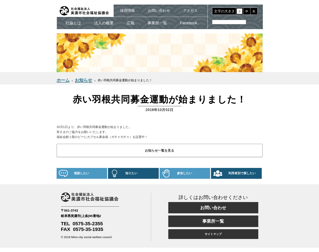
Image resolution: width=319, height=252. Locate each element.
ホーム (63, 80)
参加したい (184, 173)
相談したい (81, 173)
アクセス (190, 10)
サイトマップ (213, 234)
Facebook (189, 23)
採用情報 (127, 10)
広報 (130, 23)
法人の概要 (104, 23)
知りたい (131, 173)
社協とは (73, 23)
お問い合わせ (159, 10)
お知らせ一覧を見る (159, 150)
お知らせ (83, 80)
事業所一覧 (157, 23)
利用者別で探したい (242, 173)
